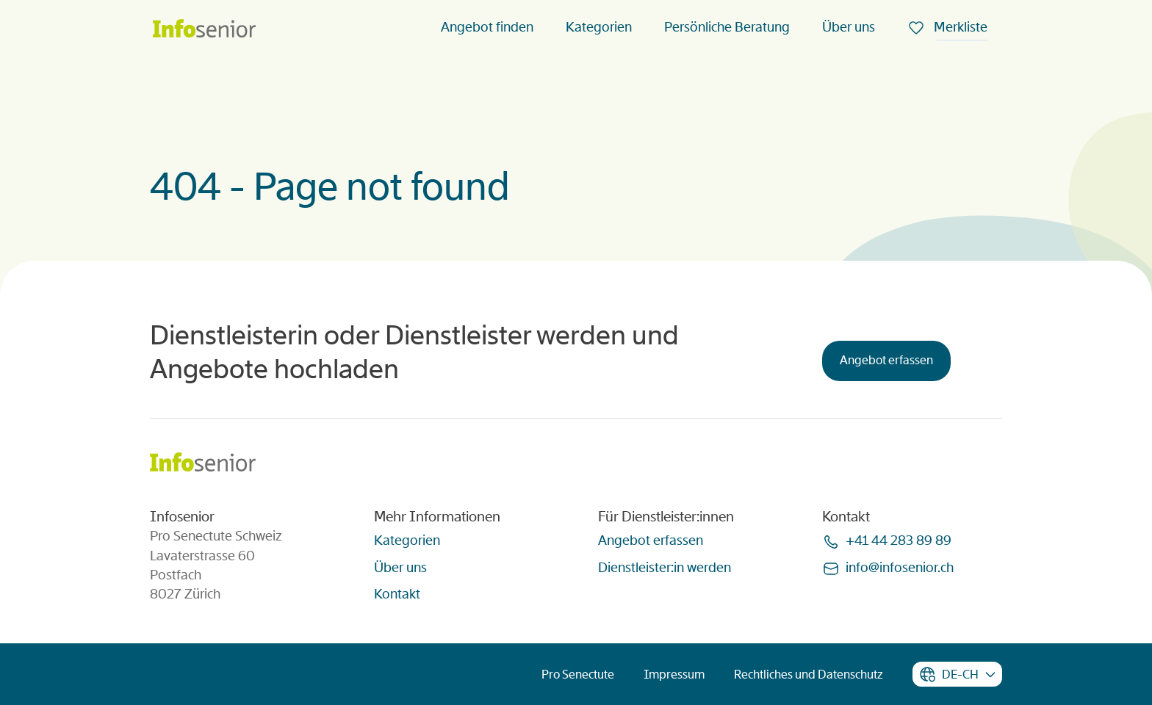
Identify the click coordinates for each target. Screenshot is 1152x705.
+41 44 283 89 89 (898, 540)
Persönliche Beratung (727, 27)
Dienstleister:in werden (664, 567)
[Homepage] (204, 29)
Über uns (848, 27)
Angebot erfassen (886, 360)
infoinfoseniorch (900, 567)
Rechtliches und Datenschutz (808, 674)
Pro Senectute (577, 674)
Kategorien (599, 27)
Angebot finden (487, 27)
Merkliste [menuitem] (959, 27)
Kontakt (397, 594)
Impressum (674, 674)
